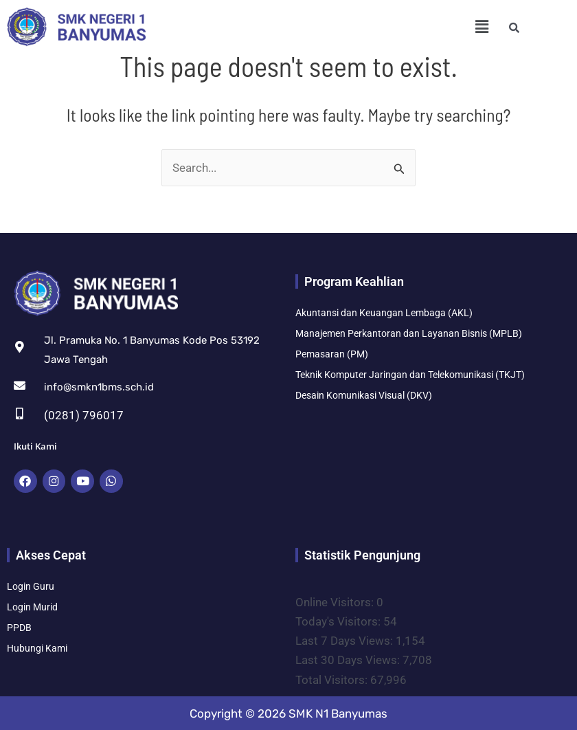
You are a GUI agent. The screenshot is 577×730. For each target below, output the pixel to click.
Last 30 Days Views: (349, 659)
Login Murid (32, 606)
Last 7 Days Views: (345, 640)
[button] (481, 27)
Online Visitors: (335, 601)
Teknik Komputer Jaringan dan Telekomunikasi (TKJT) (410, 374)
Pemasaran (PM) (331, 354)
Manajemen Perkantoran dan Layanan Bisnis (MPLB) (408, 333)
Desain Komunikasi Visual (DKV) (363, 395)
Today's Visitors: (339, 621)
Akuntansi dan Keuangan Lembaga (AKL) (384, 312)
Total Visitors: (332, 678)
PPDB (19, 626)
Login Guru (30, 585)
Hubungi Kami (37, 647)
